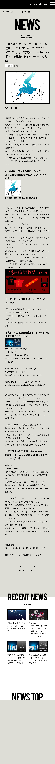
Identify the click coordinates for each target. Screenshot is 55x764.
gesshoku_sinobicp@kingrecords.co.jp (22, 488)
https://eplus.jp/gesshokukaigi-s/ (30, 385)
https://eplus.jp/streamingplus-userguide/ (23, 375)
